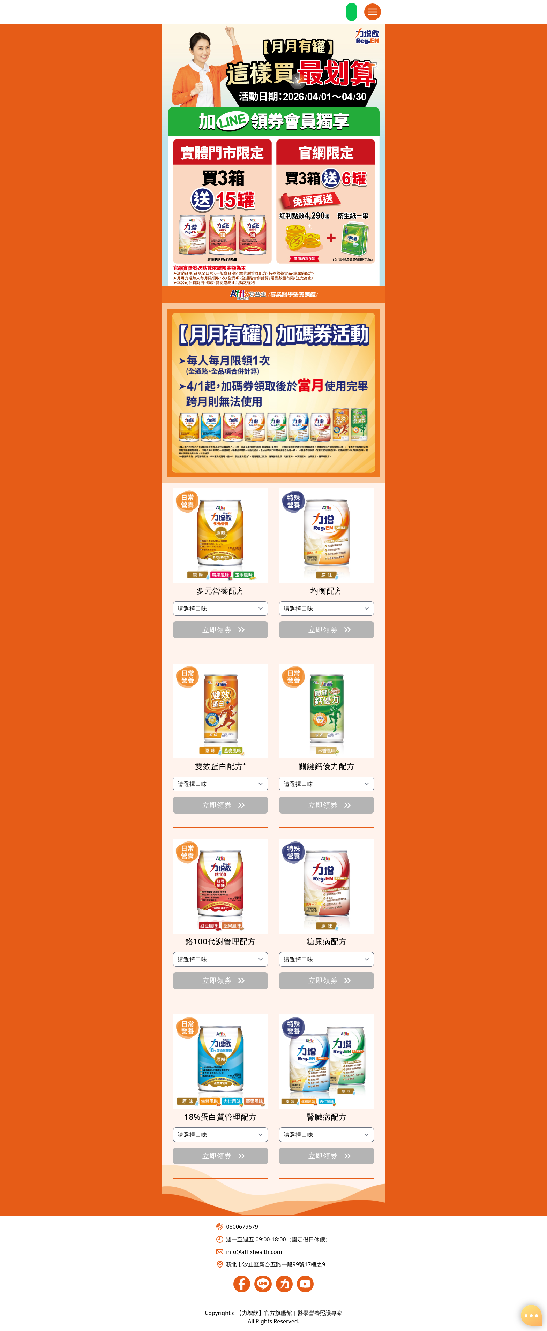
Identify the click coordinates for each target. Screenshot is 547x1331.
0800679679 (237, 1227)
